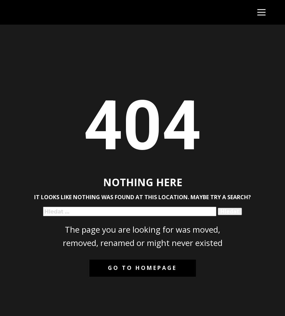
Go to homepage (142, 268)
